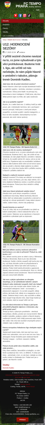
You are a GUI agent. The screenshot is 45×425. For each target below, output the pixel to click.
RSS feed (18, 377)
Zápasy (5, 28)
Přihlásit (22, 420)
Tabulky (5, 32)
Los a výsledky (8, 36)
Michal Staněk (25, 384)
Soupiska (6, 24)
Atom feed (26, 377)
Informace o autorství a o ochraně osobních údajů (23, 375)
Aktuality (6, 21)
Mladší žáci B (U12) (14, 40)
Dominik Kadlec (8, 368)
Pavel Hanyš (30, 386)
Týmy (4, 40)
